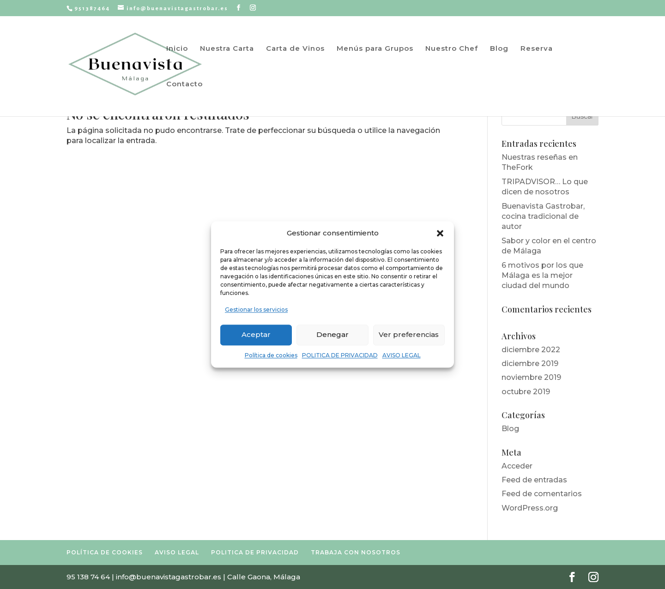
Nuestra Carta (227, 49)
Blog (499, 49)
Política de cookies (271, 355)
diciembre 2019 (530, 363)
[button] (440, 233)
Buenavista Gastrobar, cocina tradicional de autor (543, 216)
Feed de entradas (534, 479)
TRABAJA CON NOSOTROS (355, 552)
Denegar (332, 335)
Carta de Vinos (295, 49)
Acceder (517, 466)
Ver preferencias (409, 335)
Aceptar (256, 335)
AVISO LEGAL (401, 355)
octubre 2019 (526, 391)
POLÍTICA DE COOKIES (104, 552)
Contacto (184, 84)
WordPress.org (530, 508)
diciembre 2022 (531, 349)
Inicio (177, 49)
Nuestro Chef (451, 49)
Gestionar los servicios (256, 310)
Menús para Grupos (375, 49)
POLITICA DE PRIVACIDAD (340, 355)
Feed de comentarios (542, 493)
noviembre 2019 (531, 377)
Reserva (536, 49)
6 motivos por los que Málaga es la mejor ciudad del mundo (542, 275)
